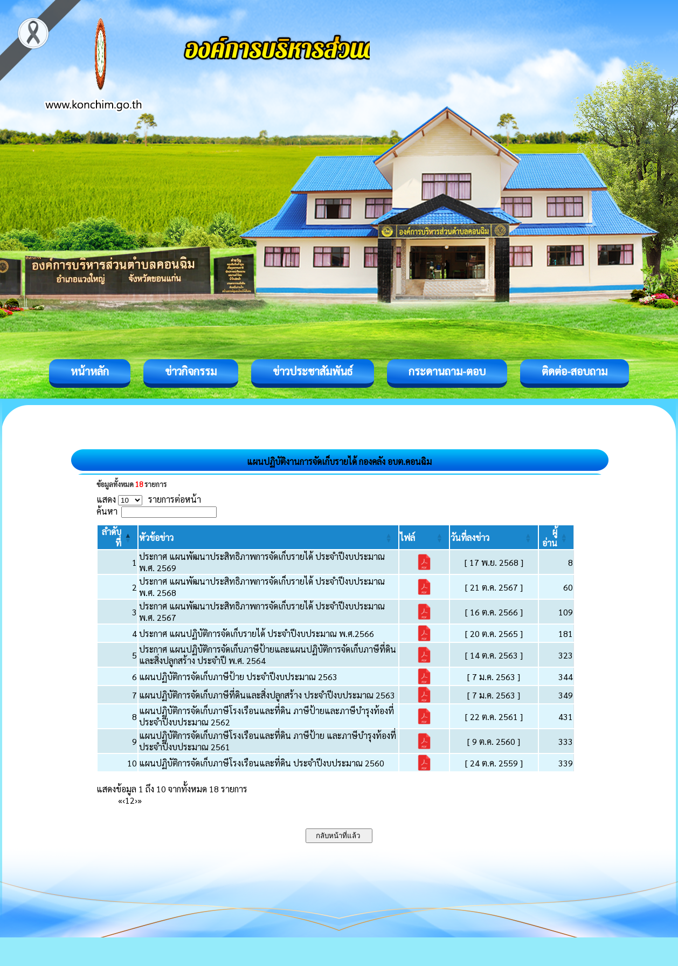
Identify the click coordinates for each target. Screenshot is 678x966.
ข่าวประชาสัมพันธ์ (312, 371)
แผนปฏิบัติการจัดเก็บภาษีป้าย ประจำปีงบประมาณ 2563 (238, 676)
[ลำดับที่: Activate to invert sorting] (117, 537)
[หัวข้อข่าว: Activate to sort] (268, 537)
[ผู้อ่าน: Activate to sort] (556, 537)
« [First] (120, 800)
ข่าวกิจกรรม (191, 371)
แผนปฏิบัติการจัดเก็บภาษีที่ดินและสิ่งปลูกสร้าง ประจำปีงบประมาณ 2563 (267, 695)
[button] (156, 537)
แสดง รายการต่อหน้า (148, 499)
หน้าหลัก (90, 371)
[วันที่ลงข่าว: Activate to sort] (493, 537)
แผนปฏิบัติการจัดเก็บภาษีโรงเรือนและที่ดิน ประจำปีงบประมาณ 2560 (261, 763)
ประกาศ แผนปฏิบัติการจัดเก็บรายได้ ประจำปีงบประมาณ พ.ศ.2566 (256, 633)
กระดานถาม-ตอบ (447, 371)
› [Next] (136, 800)
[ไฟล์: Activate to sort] (424, 537)
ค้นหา (106, 511)
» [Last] (139, 800)
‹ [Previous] (123, 800)
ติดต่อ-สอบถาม (574, 371)
